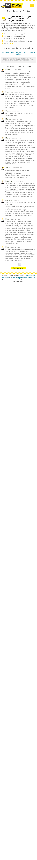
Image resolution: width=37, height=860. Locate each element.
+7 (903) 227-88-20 (16, 17)
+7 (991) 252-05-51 (16, 21)
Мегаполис (6, 52)
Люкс (13, 52)
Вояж (25, 52)
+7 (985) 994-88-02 (25, 19)
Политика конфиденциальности (18, 277)
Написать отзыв (18, 268)
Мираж (18, 52)
